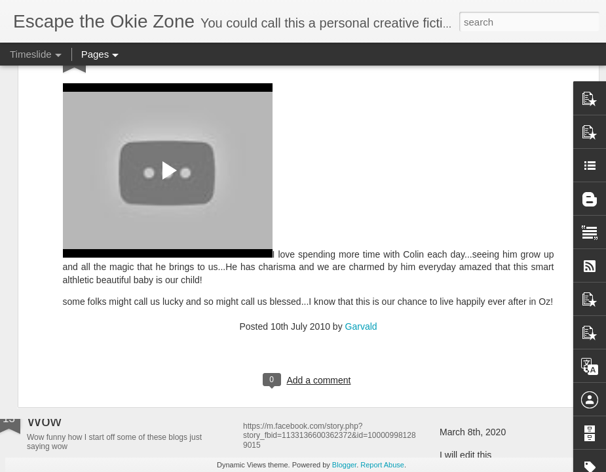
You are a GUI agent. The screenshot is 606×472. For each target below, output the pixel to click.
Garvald (361, 193)
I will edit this (465, 455)
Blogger (344, 465)
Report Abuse (382, 465)
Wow (44, 420)
